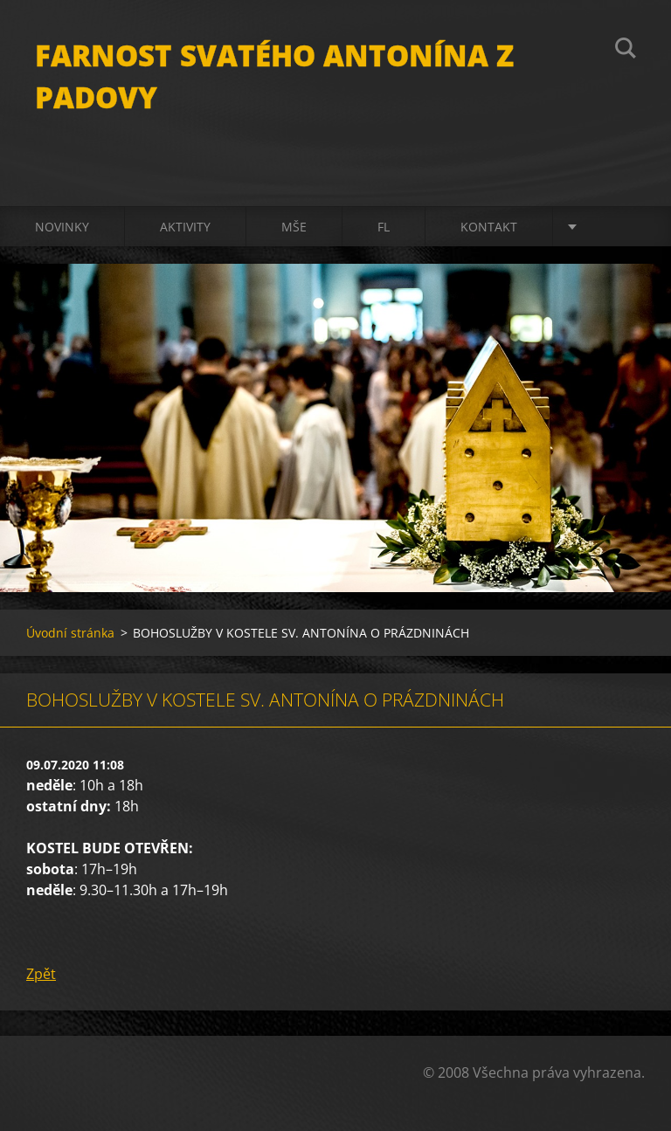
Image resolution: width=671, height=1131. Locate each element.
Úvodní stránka (70, 632)
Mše (294, 226)
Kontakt (488, 226)
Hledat (625, 50)
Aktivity (185, 226)
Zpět (41, 973)
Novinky (62, 226)
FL (383, 226)
